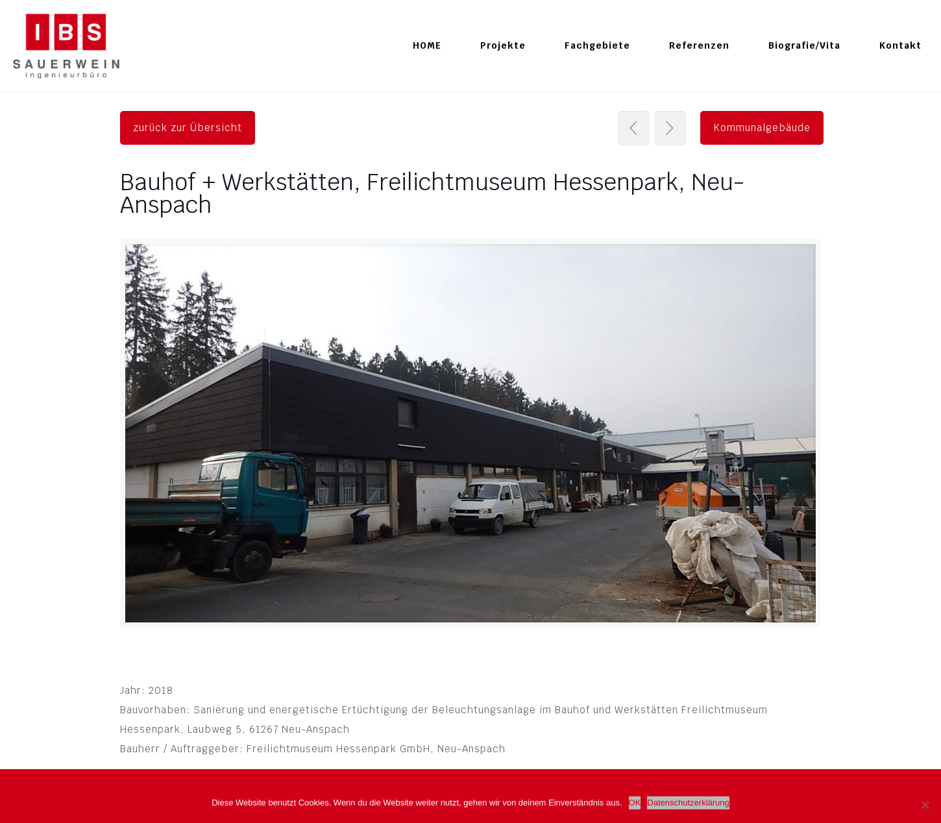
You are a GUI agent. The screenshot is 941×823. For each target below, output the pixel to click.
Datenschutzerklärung (688, 802)
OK (635, 802)
